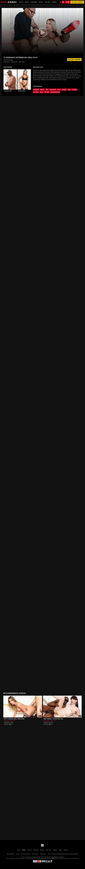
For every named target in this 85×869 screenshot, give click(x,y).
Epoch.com (13, 858)
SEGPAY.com (54, 858)
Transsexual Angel (8, 722)
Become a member (77, 2)
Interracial (36, 89)
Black (41, 92)
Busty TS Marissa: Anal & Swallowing (14, 718)
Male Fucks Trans (55, 92)
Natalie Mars (53, 720)
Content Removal (75, 858)
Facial (59, 89)
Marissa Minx (21, 91)
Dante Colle (12, 720)
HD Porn (46, 92)
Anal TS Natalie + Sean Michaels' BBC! (53, 718)
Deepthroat (53, 89)
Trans (69, 89)
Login (67, 2)
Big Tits (42, 89)
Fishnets (74, 89)
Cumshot (36, 92)
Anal (47, 89)
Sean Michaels (8, 91)
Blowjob (64, 89)
